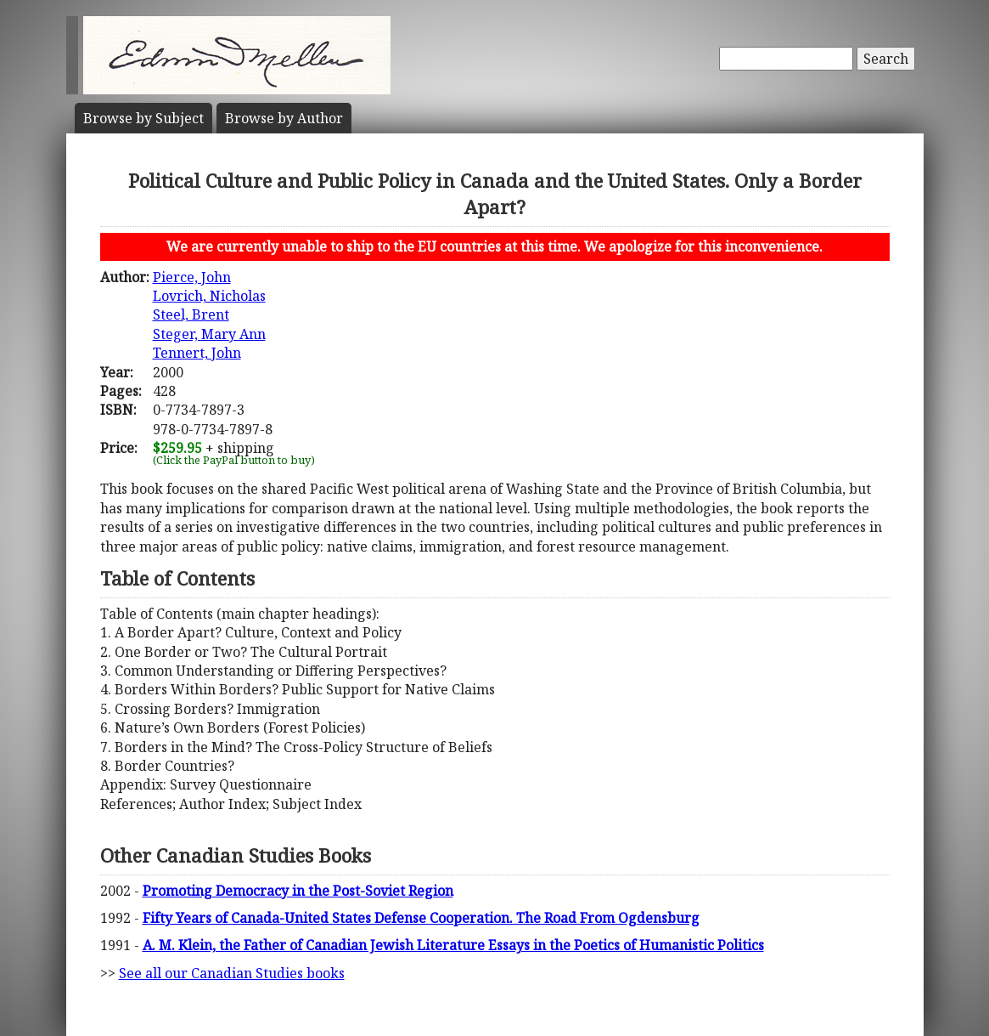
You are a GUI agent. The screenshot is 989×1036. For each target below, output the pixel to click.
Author (284, 118)
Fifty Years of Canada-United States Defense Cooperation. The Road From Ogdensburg (421, 918)
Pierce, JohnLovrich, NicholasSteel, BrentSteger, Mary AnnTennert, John (209, 315)
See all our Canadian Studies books (232, 973)
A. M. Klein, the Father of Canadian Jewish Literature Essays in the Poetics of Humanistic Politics (453, 945)
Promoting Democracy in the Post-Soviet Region (298, 890)
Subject (143, 118)
